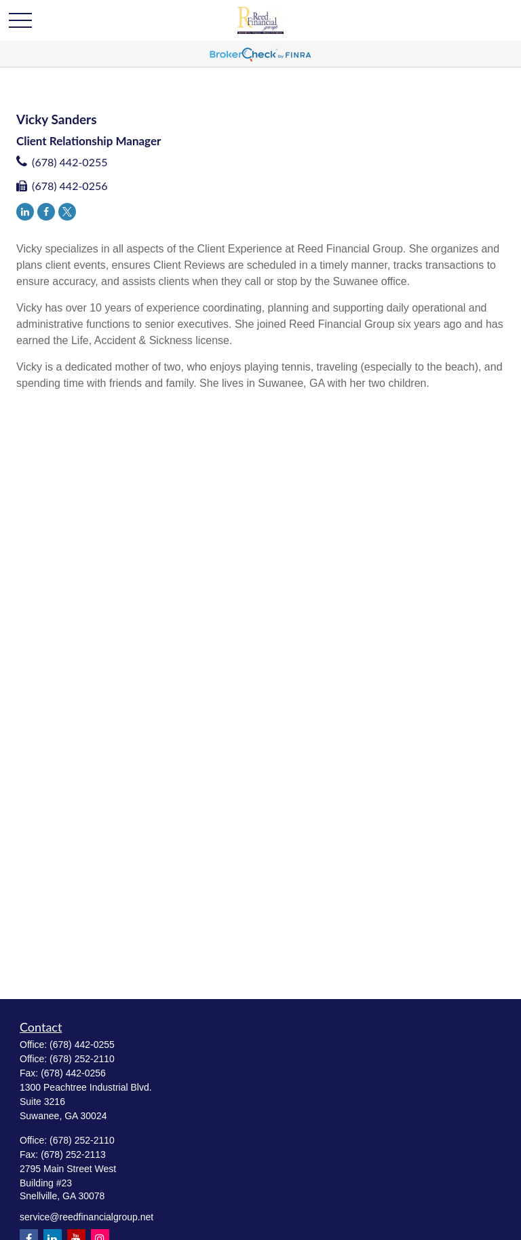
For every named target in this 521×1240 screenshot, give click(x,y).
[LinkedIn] (25, 212)
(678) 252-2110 (82, 1058)
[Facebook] (46, 212)
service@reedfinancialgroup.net (86, 1216)
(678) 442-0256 (69, 185)
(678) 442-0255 (69, 161)
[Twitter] (67, 212)
